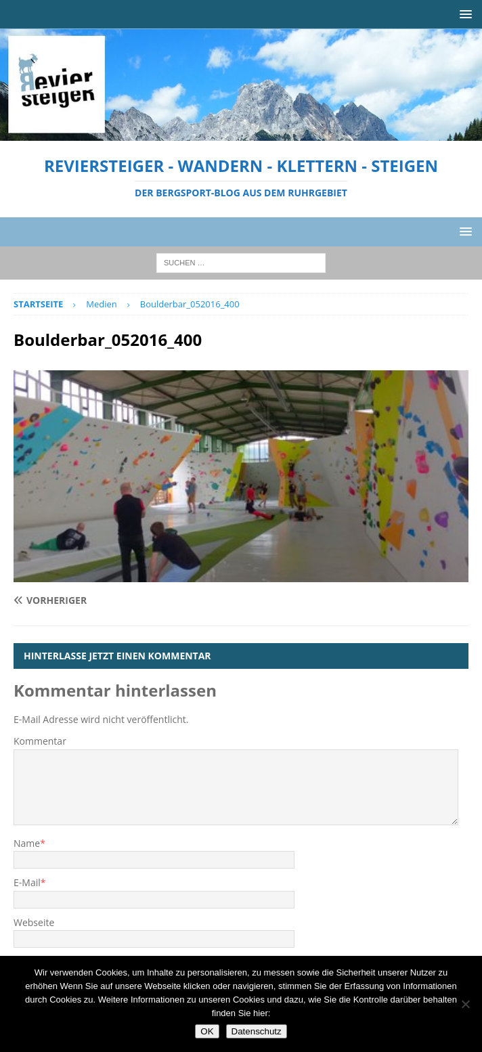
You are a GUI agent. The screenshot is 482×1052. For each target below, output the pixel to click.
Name (27, 843)
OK (206, 1031)
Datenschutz (257, 1031)
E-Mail (27, 882)
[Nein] (465, 1004)
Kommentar (40, 741)
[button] (463, 13)
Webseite (34, 922)
